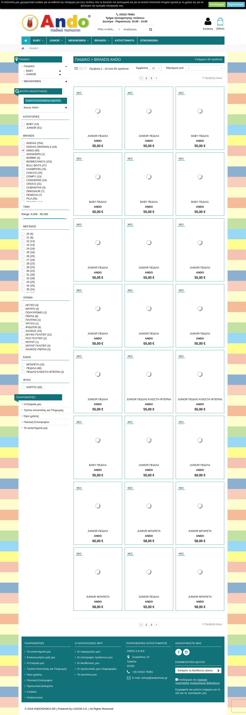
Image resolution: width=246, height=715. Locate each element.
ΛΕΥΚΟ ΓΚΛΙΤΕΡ (38, 334)
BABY (29, 70)
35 (30, 289)
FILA (31, 198)
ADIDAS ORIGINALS (41, 146)
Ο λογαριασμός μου (89, 643)
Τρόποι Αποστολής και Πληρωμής (44, 410)
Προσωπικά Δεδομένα (40, 686)
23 (30, 244)
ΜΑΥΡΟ (32, 308)
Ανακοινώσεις (35, 697)
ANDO (32, 150)
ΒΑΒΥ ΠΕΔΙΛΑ (200, 135)
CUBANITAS (36, 187)
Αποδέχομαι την (197, 681)
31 (30, 274)
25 (30, 252)
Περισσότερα (235, 4)
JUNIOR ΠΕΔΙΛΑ (98, 135)
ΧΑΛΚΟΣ (34, 330)
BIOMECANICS (39, 161)
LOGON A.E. (80, 708)
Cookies (31, 691)
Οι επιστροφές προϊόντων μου (95, 657)
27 (30, 259)
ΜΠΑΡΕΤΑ (35, 364)
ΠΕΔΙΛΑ (34, 368)
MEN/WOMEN (32, 81)
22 (30, 241)
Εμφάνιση (142, 67)
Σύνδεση (208, 28)
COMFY (33, 176)
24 (30, 248)
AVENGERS (35, 154)
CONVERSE (36, 180)
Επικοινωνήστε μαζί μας (41, 657)
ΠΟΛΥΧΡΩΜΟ (36, 312)
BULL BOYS (36, 165)
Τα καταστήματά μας (36, 427)
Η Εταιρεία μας (32, 404)
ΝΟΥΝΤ (32, 341)
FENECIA (34, 194)
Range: (26, 214)
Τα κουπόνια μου (87, 674)
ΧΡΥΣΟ (32, 323)
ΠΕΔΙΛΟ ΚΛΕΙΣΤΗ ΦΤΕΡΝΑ (45, 371)
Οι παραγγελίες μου (88, 651)
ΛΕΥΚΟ (32, 305)
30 (30, 270)
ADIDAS (34, 143)
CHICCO (34, 172)
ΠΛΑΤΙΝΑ (33, 319)
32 (30, 278)
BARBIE (33, 157)
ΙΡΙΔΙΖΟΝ (33, 327)
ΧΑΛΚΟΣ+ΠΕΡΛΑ (38, 349)
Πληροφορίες (26, 397)
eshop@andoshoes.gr (154, 677)
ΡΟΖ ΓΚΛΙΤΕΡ (36, 338)
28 (30, 263)
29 (30, 267)
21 (29, 237)
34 (30, 285)
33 (30, 281)
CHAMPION (36, 169)
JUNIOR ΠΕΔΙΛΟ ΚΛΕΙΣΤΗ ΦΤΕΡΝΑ (149, 399)
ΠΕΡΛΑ (32, 316)
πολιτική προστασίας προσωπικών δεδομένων (197, 681)
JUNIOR (31, 74)
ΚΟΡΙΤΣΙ (34, 387)
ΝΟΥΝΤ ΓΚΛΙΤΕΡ (38, 345)
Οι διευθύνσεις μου (88, 663)
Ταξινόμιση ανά (174, 67)
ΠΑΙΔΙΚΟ (29, 66)
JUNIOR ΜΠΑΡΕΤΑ (149, 531)
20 (29, 233)
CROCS (34, 183)
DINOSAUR (35, 191)
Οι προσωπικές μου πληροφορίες (97, 668)
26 (30, 256)
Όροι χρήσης (31, 416)
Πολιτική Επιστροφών (36, 422)
